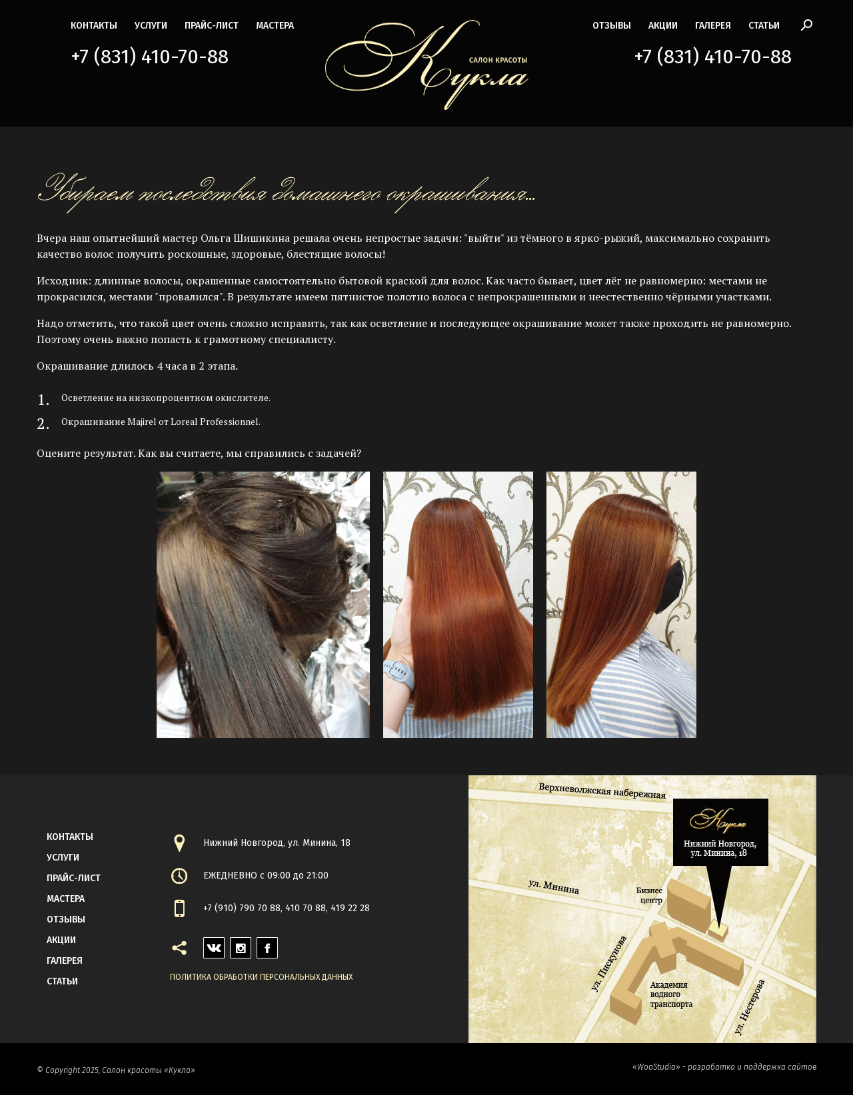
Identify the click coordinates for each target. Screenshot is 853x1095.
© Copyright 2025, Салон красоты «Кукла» (116, 1070)
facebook (267, 944)
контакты (94, 25)
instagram (240, 944)
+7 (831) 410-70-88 (150, 57)
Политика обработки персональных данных (261, 977)
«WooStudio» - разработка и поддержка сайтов (724, 1067)
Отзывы (611, 25)
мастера (275, 25)
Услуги (151, 25)
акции (663, 25)
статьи (764, 25)
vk (209, 944)
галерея (713, 25)
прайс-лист (212, 25)
